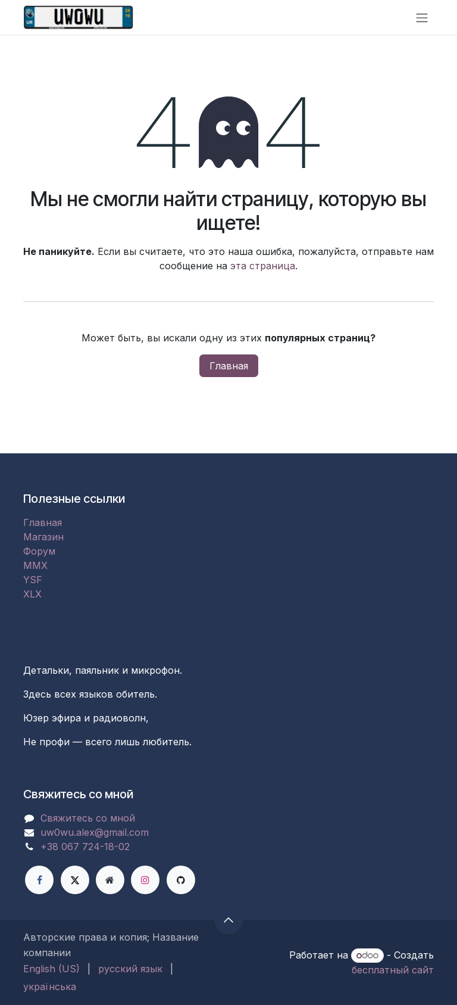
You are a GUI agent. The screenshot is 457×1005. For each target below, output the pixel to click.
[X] (75, 880)
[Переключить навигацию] (422, 17)
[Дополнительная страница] (110, 880)
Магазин (43, 537)
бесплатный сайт (393, 970)
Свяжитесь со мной (87, 818)
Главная (228, 366)
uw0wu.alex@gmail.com (94, 832)
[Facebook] (39, 880)
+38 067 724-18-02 (85, 846)
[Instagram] (145, 880)
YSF (32, 580)
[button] (228, 920)
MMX (35, 565)
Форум (39, 551)
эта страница (262, 266)
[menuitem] (51, 969)
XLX (32, 594)
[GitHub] (181, 880)
